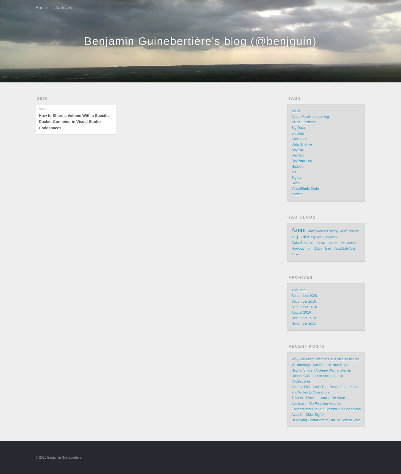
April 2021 (299, 290)
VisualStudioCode (305, 189)
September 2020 (304, 296)
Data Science (301, 144)
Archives (64, 7)
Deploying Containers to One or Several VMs (325, 420)
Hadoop (297, 167)
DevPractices (301, 161)
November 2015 (303, 323)
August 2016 (301, 312)
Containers (299, 139)
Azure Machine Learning (310, 117)
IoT (293, 172)
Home (41, 7)
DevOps (297, 155)
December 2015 (303, 318)
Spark (295, 183)
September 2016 (304, 307)
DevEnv (297, 150)
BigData (297, 133)
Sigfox (296, 178)
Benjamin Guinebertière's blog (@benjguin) (200, 41)
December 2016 (303, 301)
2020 (42, 98)
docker (296, 194)
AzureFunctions (303, 122)
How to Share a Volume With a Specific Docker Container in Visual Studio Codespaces (74, 121)
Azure (295, 111)
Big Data (298, 128)
